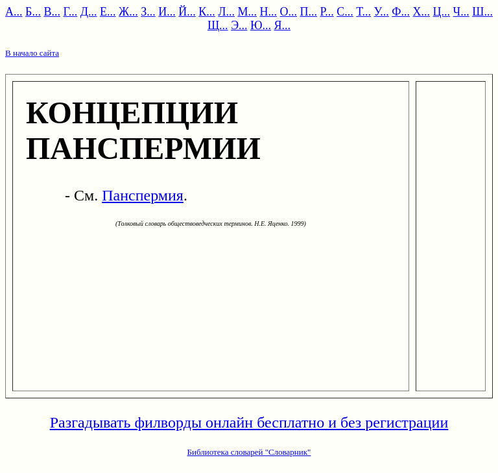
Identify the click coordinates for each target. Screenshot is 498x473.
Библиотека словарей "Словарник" (249, 452)
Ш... (482, 11)
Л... (226, 11)
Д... (88, 11)
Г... (70, 11)
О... (289, 11)
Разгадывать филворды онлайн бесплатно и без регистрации (249, 422)
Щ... (218, 25)
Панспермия (143, 195)
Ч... (461, 11)
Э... (239, 25)
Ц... (442, 11)
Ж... (128, 11)
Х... (422, 11)
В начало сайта (32, 53)
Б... (33, 11)
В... (51, 11)
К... (206, 11)
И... (167, 11)
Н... (269, 11)
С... (345, 11)
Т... (363, 11)
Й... (187, 11)
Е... (108, 11)
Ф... (401, 11)
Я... (282, 25)
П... (309, 11)
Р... (327, 11)
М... (247, 11)
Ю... (260, 25)
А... (14, 11)
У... (381, 11)
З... (148, 11)
